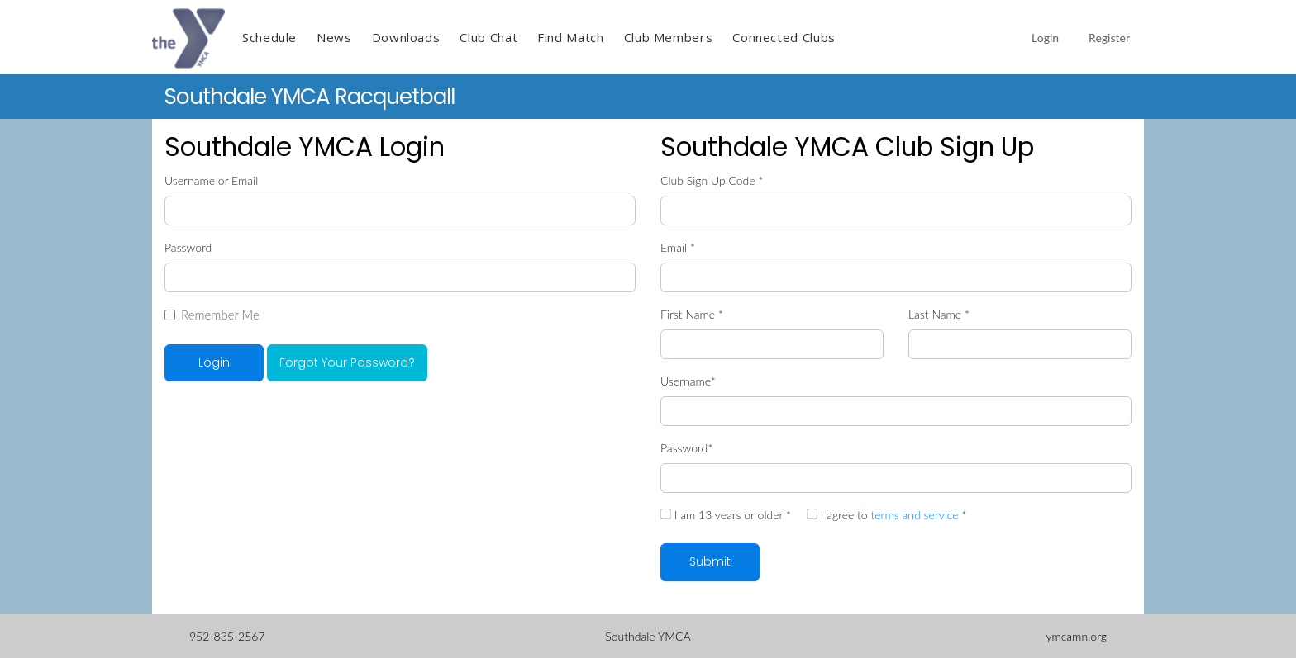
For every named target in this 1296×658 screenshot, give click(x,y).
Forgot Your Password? (347, 362)
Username (688, 381)
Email (677, 247)
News (334, 37)
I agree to (886, 515)
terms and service (914, 515)
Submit (710, 561)
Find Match (570, 37)
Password (188, 247)
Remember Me (220, 314)
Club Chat (488, 37)
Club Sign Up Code (711, 180)
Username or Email (211, 180)
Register (1109, 38)
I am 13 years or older (725, 515)
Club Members (668, 37)
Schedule (269, 37)
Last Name (939, 314)
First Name (691, 314)
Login (1045, 38)
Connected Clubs (784, 37)
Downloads (406, 37)
